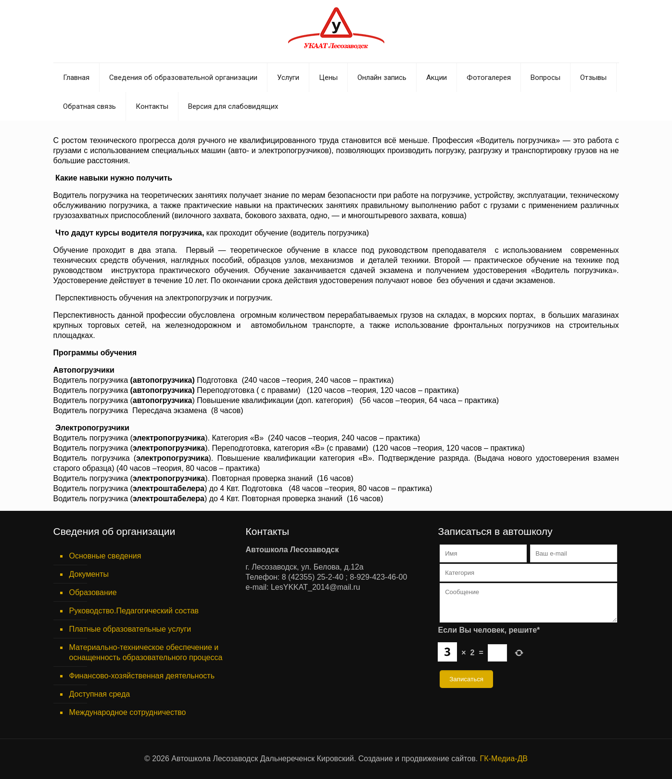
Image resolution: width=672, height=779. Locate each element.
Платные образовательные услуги (130, 629)
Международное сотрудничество (127, 712)
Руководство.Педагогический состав (134, 611)
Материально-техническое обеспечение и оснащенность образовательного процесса (146, 652)
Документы (89, 574)
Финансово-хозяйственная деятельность (142, 676)
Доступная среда (99, 694)
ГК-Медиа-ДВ (504, 758)
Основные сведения (105, 556)
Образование (93, 592)
